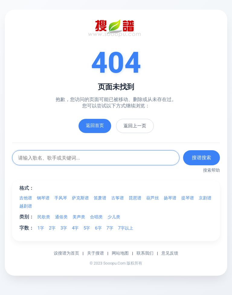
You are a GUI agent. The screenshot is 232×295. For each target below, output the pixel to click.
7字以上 (125, 228)
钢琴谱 (43, 198)
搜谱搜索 (201, 157)
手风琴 (60, 198)
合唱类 (96, 217)
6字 (98, 228)
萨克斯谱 (80, 198)
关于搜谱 (95, 253)
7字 (110, 228)
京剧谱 (205, 198)
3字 (63, 228)
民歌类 (43, 217)
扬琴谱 (170, 198)
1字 (40, 228)
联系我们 (145, 253)
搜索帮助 (211, 170)
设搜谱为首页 (66, 253)
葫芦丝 (152, 198)
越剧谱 (25, 206)
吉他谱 (25, 198)
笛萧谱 (100, 198)
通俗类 (61, 217)
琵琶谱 (135, 198)
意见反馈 (169, 253)
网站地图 (120, 253)
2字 (52, 228)
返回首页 (95, 125)
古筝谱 (117, 198)
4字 (75, 228)
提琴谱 (187, 198)
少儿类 (114, 217)
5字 (86, 228)
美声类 (78, 217)
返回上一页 (135, 125)
